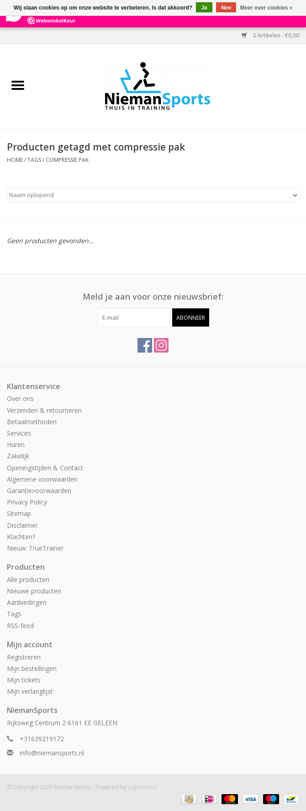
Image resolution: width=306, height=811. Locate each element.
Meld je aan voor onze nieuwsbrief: (153, 297)
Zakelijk (18, 456)
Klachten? (21, 536)
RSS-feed (20, 625)
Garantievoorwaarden (39, 490)
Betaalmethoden (32, 421)
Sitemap (19, 513)
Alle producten (28, 579)
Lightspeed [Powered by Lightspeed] (142, 787)
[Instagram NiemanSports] (161, 345)
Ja (204, 8)
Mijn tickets (24, 680)
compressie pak (67, 160)
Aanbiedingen (27, 602)
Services (19, 433)
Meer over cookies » (266, 8)
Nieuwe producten (34, 591)
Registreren (24, 657)
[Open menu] (18, 85)
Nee (226, 8)
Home (15, 160)
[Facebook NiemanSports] (144, 345)
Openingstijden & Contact (45, 467)
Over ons (20, 398)
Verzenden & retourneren (44, 410)
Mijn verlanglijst (30, 691)
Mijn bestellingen (32, 668)
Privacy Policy (27, 502)
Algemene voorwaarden (42, 479)
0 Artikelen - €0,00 (270, 35)
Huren (16, 444)
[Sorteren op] (153, 195)
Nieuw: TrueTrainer (35, 548)
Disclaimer (22, 525)
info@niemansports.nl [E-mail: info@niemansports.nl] (52, 753)
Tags (34, 160)
